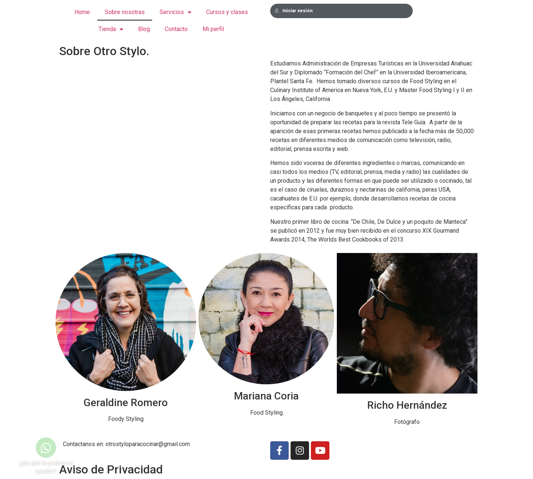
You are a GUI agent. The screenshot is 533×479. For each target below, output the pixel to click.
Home (82, 12)
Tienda (110, 29)
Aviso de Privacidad (111, 469)
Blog (144, 29)
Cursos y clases (227, 12)
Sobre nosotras (125, 12)
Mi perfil (213, 29)
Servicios (175, 12)
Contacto (176, 29)
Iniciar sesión (293, 10)
